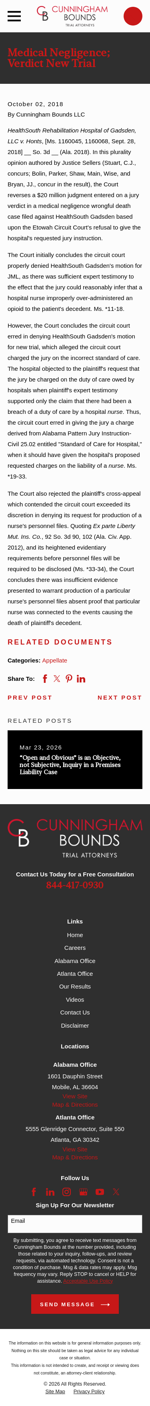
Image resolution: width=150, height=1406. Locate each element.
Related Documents (60, 642)
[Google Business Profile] (83, 1192)
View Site (74, 1096)
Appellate (55, 660)
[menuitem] (55, 1391)
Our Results (75, 986)
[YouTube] (100, 1192)
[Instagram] (66, 1192)
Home (75, 934)
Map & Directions (75, 1104)
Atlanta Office (75, 973)
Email (18, 1221)
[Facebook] (34, 1192)
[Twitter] (116, 1192)
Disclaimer (75, 1025)
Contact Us (75, 1012)
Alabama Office (74, 960)
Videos (75, 999)
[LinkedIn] (50, 1192)
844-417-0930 (75, 885)
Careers (75, 947)
